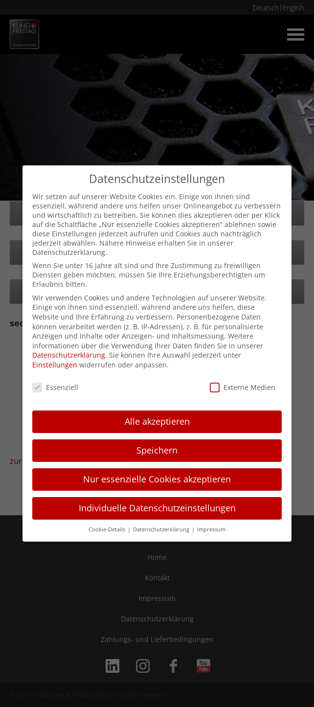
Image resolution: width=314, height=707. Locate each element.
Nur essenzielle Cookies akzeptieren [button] (157, 479)
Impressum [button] (211, 529)
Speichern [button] (157, 450)
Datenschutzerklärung (68, 355)
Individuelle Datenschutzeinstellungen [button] (157, 508)
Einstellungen (54, 364)
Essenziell (55, 387)
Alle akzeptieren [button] (157, 421)
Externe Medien (242, 387)
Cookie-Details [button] (108, 529)
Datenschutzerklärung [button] (162, 529)
